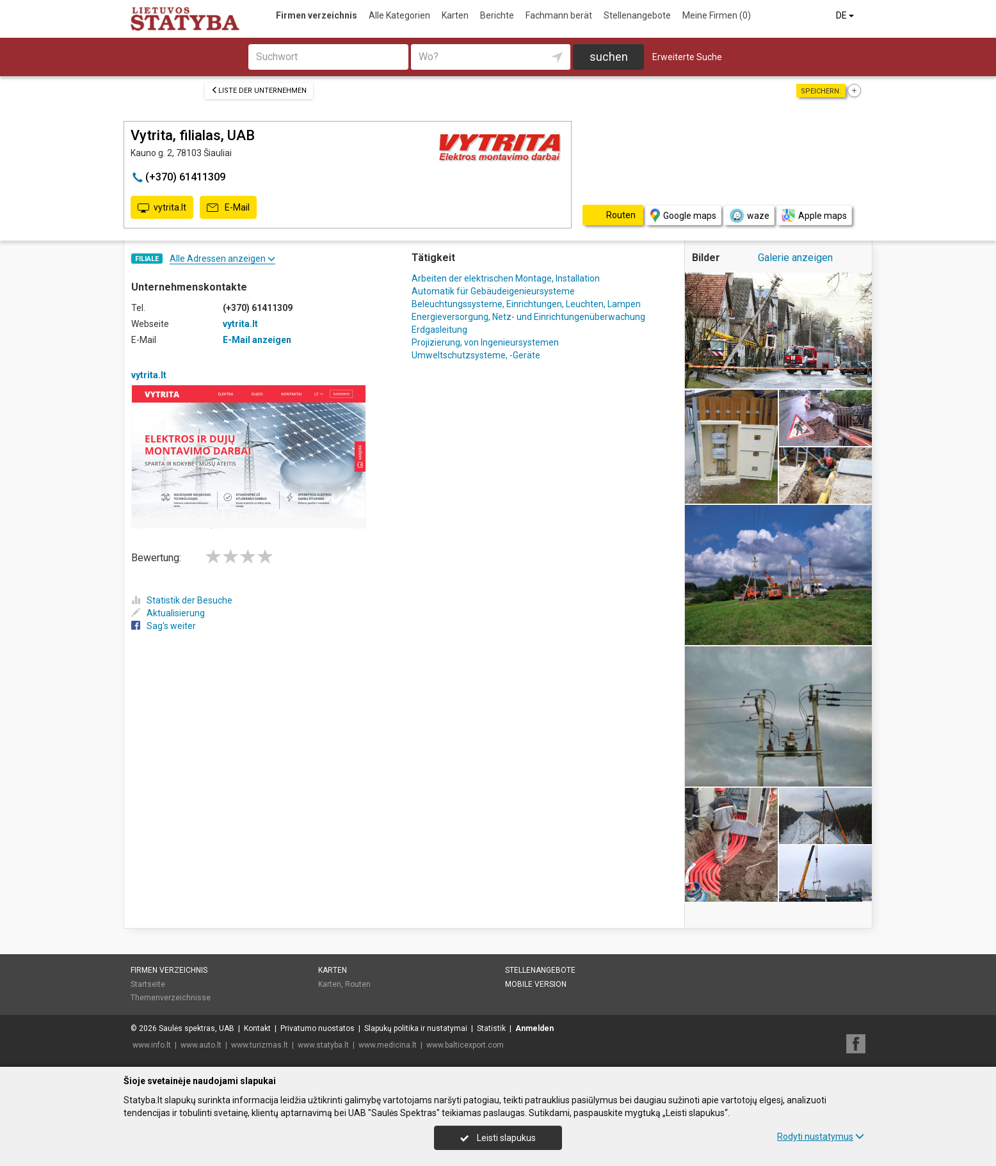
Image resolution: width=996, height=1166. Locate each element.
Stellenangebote (637, 15)
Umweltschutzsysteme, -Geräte (476, 355)
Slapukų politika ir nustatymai (415, 1028)
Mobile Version (535, 984)
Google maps (683, 215)
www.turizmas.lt (259, 1045)
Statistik (491, 1028)
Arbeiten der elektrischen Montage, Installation (506, 278)
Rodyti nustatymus (820, 1136)
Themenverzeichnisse (171, 997)
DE (846, 15)
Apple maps (814, 215)
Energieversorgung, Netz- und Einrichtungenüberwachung (528, 317)
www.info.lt (152, 1045)
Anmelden (534, 1028)
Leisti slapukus (498, 1138)
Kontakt (257, 1028)
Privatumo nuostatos (317, 1028)
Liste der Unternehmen (259, 90)
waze (748, 215)
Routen (358, 984)
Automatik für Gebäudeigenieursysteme (493, 291)
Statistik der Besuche (181, 600)
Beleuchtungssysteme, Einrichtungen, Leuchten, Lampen (526, 304)
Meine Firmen (716, 15)
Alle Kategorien (399, 15)
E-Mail (228, 208)
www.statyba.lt (323, 1045)
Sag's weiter (163, 626)
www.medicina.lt (387, 1045)
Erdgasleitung (439, 329)
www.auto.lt (201, 1045)
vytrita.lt (162, 208)
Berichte (497, 15)
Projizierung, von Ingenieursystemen (485, 342)
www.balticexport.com (465, 1045)
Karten (455, 15)
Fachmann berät (559, 15)
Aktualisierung (168, 613)
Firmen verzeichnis (316, 15)
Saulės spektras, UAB (196, 1028)
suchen (609, 56)
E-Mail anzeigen (257, 340)
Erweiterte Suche (687, 57)
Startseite (148, 984)
